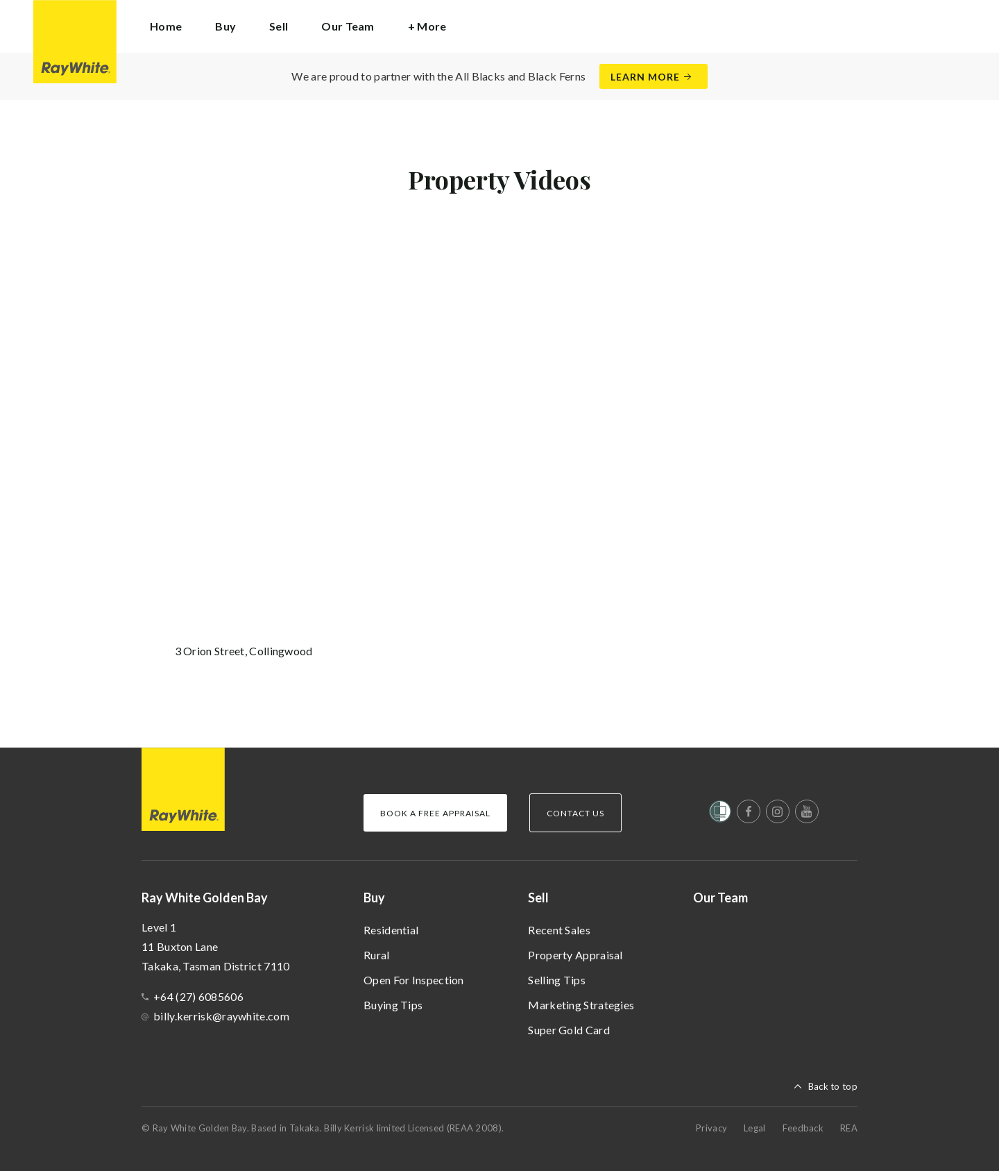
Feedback (803, 1128)
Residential (391, 929)
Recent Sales (559, 929)
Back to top (832, 1086)
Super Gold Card (569, 1029)
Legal (755, 1128)
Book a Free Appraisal (435, 813)
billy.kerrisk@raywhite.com (221, 1015)
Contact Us (575, 813)
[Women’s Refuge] (720, 814)
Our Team (347, 26)
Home (166, 26)
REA (848, 1128)
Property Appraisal (575, 954)
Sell (538, 897)
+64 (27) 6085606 (198, 996)
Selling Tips (557, 979)
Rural (377, 954)
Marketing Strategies (581, 1004)
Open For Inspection (414, 979)
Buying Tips (393, 1004)
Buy (374, 897)
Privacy (711, 1128)
